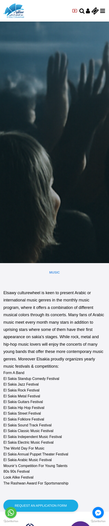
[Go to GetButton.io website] (98, 521)
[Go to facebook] (98, 512)
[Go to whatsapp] (11, 512)
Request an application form (41, 505)
